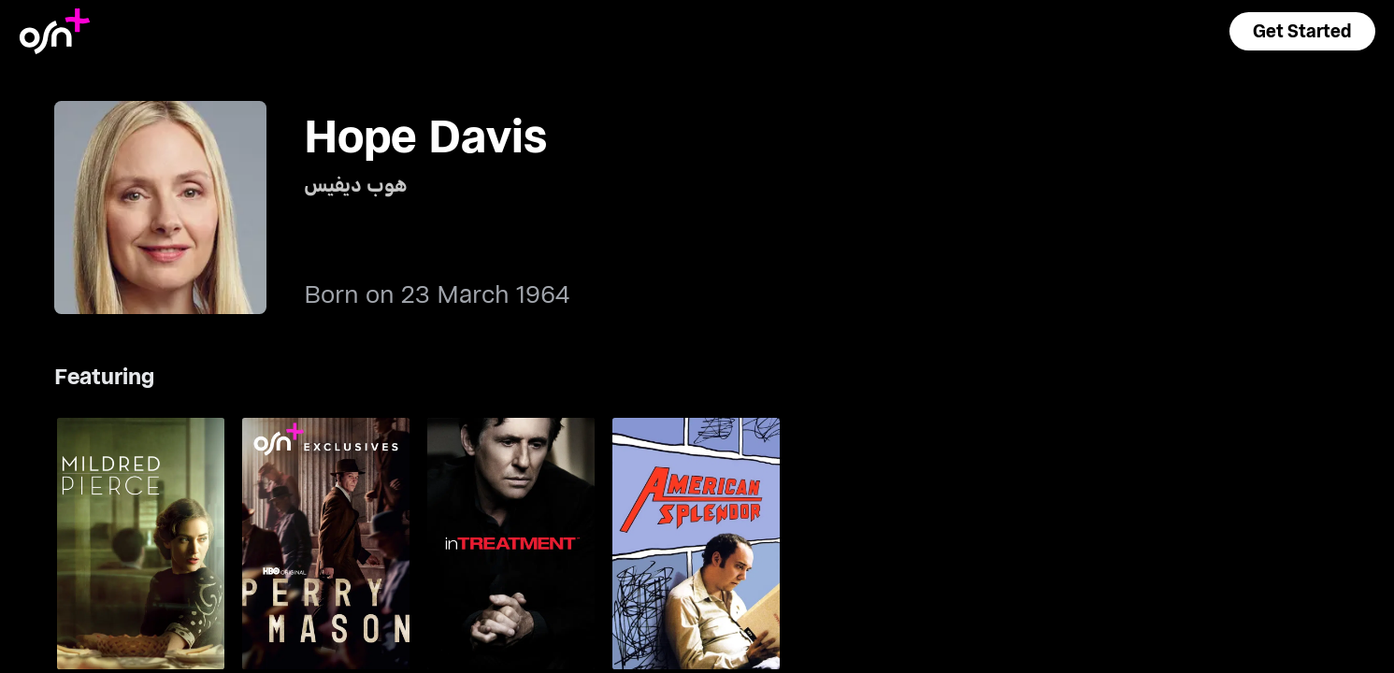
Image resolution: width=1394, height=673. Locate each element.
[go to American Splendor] (696, 543)
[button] (1302, 31)
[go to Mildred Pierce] (140, 543)
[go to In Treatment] (511, 543)
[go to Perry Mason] (326, 543)
